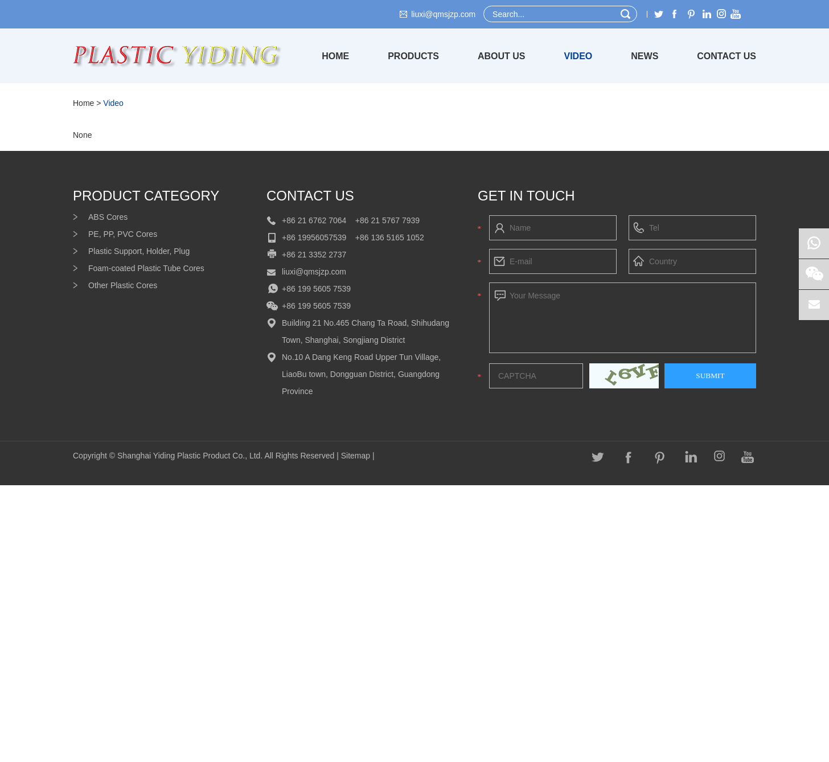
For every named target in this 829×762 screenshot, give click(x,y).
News (644, 56)
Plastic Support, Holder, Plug (139, 251)
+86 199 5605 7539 (316, 288)
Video (578, 56)
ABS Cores (108, 217)
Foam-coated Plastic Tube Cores (146, 268)
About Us (502, 56)
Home (335, 56)
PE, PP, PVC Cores (122, 234)
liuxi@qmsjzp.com (443, 14)
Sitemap (356, 455)
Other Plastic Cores (122, 285)
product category (146, 195)
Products (413, 56)
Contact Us (726, 56)
